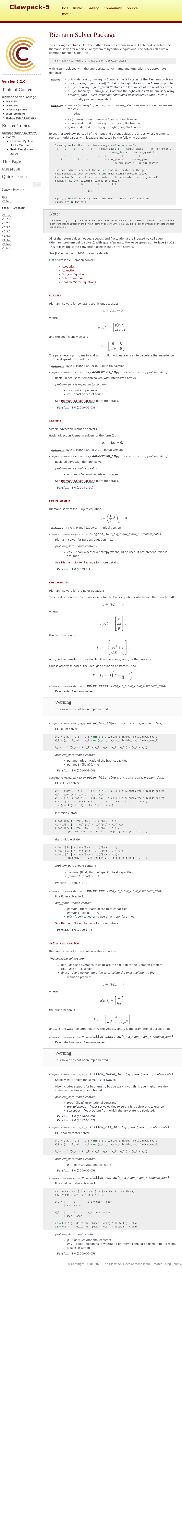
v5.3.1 (6, 231)
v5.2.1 (6, 223)
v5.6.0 (6, 248)
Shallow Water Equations (79, 282)
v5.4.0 (6, 235)
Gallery (93, 8)
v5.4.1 (6, 239)
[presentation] (113, 310)
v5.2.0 (6, 219)
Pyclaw (10, 137)
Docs (64, 8)
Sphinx (176, 1264)
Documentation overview (19, 132)
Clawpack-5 (29, 7)
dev (4, 196)
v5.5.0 (6, 243)
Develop (67, 14)
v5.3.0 (6, 227)
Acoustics (68, 266)
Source (132, 8)
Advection (69, 270)
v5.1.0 (6, 214)
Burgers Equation (74, 274)
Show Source (11, 168)
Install (78, 8)
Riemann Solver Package (19, 97)
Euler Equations (72, 278)
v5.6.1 (6, 200)
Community (113, 8)
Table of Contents (18, 89)
